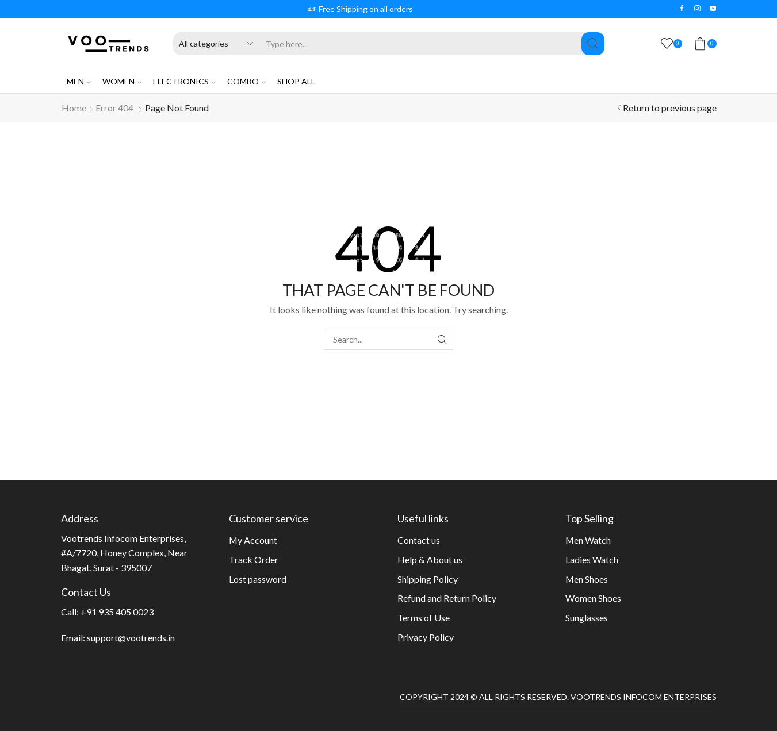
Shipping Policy (427, 579)
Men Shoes (586, 579)
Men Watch (588, 539)
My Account (253, 539)
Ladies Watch (591, 559)
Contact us (418, 539)
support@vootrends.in (131, 637)
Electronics (184, 81)
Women (121, 81)
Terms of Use (423, 617)
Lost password (257, 579)
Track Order (253, 559)
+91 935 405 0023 (117, 611)
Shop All (296, 81)
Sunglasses (586, 617)
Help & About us (429, 559)
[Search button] (592, 43)
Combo (246, 81)
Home (74, 107)
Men (79, 81)
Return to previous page (670, 107)
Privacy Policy (425, 637)
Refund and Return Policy (446, 598)
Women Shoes (593, 598)
